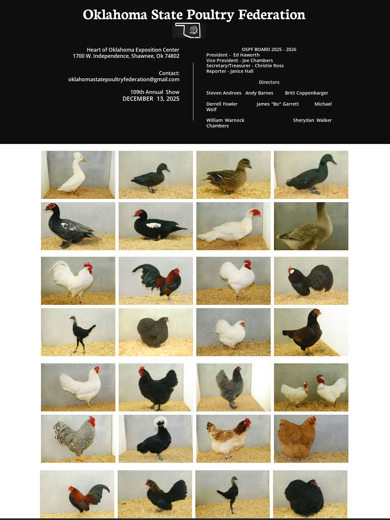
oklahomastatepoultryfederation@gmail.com (123, 79)
